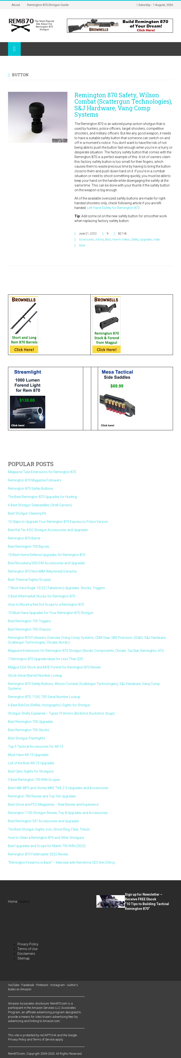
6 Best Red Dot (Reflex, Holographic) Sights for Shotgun (49, 705)
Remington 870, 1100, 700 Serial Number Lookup (44, 697)
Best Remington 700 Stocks (28, 730)
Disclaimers (26, 954)
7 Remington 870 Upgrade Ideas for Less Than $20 (45, 659)
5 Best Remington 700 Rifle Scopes (34, 780)
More (82, 245)
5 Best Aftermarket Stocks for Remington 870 (41, 596)
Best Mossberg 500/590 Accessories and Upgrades (46, 563)
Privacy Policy (27, 944)
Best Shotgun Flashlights (26, 738)
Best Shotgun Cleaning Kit (27, 513)
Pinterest (42, 985)
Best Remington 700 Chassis (29, 629)
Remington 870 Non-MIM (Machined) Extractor (42, 571)
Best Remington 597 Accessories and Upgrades (43, 821)
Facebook (27, 985)
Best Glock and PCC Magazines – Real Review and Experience (53, 804)
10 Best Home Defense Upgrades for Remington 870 (46, 555)
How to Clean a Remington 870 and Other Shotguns (46, 838)
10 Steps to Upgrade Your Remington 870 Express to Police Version (58, 522)
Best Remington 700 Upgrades (30, 722)
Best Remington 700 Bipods (28, 546)
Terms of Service (43, 1039)
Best (108, 239)
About (16, 5)
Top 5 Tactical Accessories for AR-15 (35, 746)
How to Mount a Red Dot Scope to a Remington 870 (46, 604)
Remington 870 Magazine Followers (34, 480)
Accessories (86, 239)
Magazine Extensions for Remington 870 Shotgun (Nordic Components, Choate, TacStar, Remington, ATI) (86, 651)
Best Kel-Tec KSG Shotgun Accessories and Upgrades (48, 530)
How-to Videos (121, 239)
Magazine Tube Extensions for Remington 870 (42, 472)
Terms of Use (27, 949)
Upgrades (146, 239)
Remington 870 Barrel (24, 538)
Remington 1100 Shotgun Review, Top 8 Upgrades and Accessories (58, 813)
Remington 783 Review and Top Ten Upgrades (42, 796)
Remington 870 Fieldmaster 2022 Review (38, 854)
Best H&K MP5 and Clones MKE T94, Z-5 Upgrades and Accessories (58, 788)
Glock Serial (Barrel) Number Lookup (35, 675)
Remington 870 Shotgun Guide (48, 5)
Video (156, 239)
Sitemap (23, 958)
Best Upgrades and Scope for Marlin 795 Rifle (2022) (47, 846)
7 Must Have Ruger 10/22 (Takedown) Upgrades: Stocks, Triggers (56, 588)
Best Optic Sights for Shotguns (31, 771)
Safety (135, 239)
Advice (99, 239)
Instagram (57, 985)
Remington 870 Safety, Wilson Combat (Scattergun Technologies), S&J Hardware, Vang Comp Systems (123, 105)
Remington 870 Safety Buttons (30, 488)
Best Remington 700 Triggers (29, 621)
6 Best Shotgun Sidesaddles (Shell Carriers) (40, 505)
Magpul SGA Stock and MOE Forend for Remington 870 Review (54, 667)
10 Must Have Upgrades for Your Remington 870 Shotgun (50, 613)
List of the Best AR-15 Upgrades (31, 763)
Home (12, 901)
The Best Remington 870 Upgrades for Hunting (42, 497)
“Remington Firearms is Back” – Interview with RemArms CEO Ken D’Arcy (61, 862)
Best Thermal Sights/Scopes (29, 580)
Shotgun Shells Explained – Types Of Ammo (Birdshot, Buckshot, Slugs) (61, 713)
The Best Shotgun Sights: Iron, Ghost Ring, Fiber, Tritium (49, 829)
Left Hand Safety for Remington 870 (113, 208)
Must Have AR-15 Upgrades (28, 755)
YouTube (13, 985)
